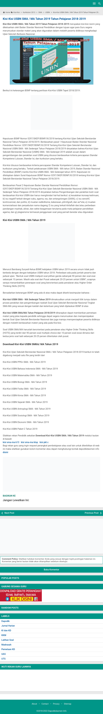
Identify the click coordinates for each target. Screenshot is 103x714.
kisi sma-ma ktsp (29, 442)
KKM (3, 635)
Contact (45, 704)
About (34, 704)
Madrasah (6, 644)
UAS (3, 654)
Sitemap (67, 704)
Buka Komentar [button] (51, 569)
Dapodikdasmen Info (57, 711)
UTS (3, 658)
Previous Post (92, 513)
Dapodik (5, 621)
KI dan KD (6, 630)
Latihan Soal (7, 640)
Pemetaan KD (8, 649)
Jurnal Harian (8, 625)
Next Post (9, 513)
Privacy (56, 704)
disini (5, 452)
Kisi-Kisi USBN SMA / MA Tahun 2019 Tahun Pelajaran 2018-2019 (44, 18)
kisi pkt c (44, 442)
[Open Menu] (94, 3)
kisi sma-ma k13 (11, 442)
